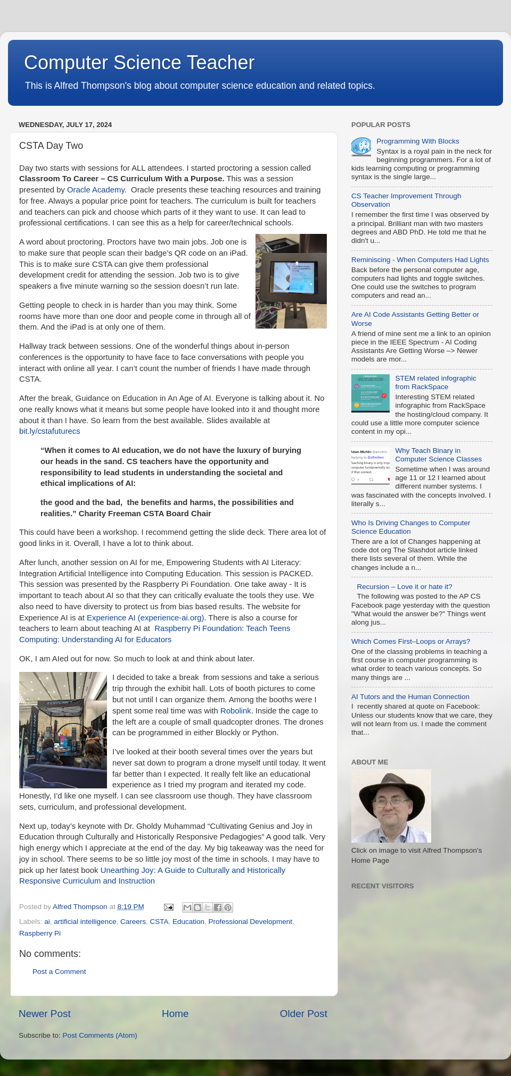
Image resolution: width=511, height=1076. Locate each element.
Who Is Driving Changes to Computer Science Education (411, 527)
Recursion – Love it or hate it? (404, 587)
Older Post (303, 1013)
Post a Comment (59, 972)
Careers (133, 922)
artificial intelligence (85, 922)
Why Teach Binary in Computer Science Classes (438, 455)
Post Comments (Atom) (100, 1035)
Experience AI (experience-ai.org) (145, 617)
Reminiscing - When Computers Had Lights (420, 260)
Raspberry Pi (40, 933)
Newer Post (45, 1013)
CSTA (159, 922)
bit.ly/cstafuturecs (49, 431)
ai (47, 922)
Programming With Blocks (417, 141)
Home (175, 1013)
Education (188, 922)
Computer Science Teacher (139, 62)
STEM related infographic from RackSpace (435, 382)
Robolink (235, 711)
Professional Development (251, 922)
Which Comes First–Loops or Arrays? (411, 641)
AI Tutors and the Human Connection (410, 697)
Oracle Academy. (97, 190)
